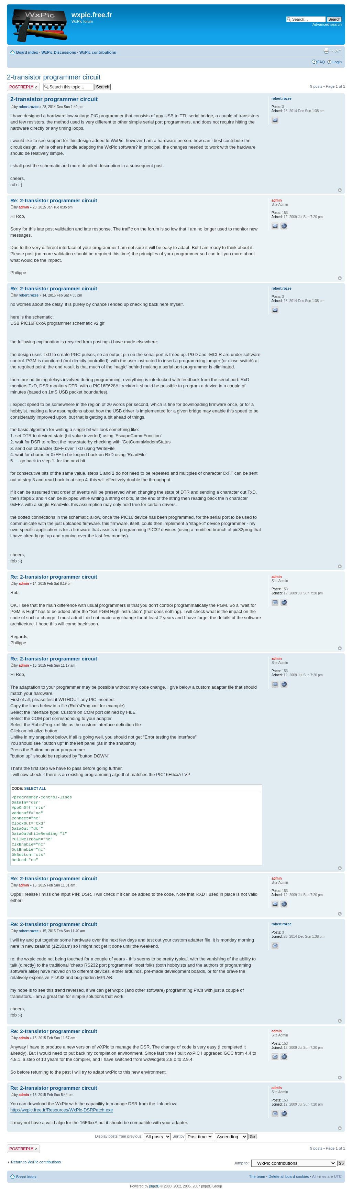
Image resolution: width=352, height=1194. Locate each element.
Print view (326, 51)
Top (340, 190)
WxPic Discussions (58, 52)
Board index (27, 52)
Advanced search (327, 24)
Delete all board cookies (288, 1176)
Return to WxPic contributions (36, 1162)
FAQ (321, 62)
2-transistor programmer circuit (53, 77)
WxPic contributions (97, 52)
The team (257, 1176)
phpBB (154, 1186)
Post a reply (23, 87)
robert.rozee (28, 107)
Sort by (193, 1136)
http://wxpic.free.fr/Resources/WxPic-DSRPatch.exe (61, 1109)
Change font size (337, 51)
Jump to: (241, 1163)
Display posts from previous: (133, 1136)
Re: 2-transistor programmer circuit (53, 200)
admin (24, 207)
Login (337, 62)
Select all (35, 788)
